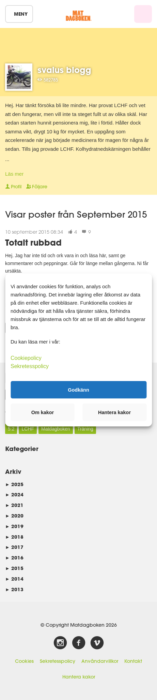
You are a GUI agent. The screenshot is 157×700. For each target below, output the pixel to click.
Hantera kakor (78, 677)
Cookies (24, 661)
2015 (14, 568)
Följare (36, 187)
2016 (14, 557)
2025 (14, 484)
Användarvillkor (99, 661)
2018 (14, 537)
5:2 (11, 429)
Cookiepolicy (26, 358)
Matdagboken (55, 429)
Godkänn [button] (78, 389)
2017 (14, 547)
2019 (14, 526)
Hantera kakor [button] (114, 412)
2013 (14, 589)
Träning (85, 429)
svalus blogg (64, 69)
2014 (14, 578)
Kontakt (133, 661)
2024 (14, 494)
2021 (14, 505)
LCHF (27, 429)
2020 (14, 515)
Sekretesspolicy (57, 661)
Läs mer (14, 174)
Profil (13, 187)
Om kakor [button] (42, 412)
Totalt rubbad (33, 242)
